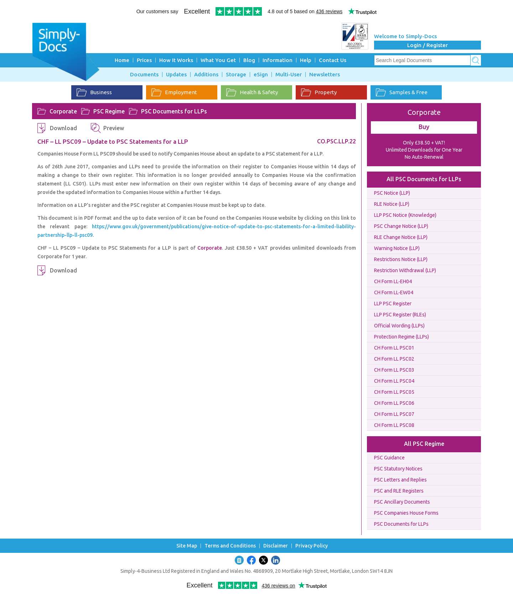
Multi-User (288, 74)
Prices (144, 60)
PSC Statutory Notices (398, 469)
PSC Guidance (389, 457)
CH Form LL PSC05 (394, 392)
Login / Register (427, 45)
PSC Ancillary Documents (402, 502)
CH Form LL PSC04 (394, 381)
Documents (144, 74)
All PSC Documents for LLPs (424, 179)
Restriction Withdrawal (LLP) (405, 270)
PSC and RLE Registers (399, 491)
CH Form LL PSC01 (394, 348)
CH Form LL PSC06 (394, 403)
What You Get (218, 60)
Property (319, 92)
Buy (424, 126)
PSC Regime (109, 111)
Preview (113, 128)
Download (63, 128)
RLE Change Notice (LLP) (401, 237)
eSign (261, 74)
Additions (206, 74)
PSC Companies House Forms (406, 513)
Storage (236, 74)
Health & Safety (252, 92)
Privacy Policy (311, 546)
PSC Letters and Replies (400, 480)
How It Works (176, 60)
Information (277, 60)
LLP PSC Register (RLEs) (400, 314)
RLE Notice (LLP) (391, 204)
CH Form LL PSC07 (394, 414)
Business (94, 92)
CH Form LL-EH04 (393, 281)
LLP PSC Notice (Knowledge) (405, 215)
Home (122, 60)
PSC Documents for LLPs (174, 111)
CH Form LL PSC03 (394, 370)
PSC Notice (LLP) (392, 193)
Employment (174, 92)
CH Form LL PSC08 (394, 425)
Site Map (186, 546)
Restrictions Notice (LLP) (401, 259)
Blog (249, 60)
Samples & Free (402, 92)
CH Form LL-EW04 (393, 292)
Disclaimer (275, 546)
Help (305, 60)
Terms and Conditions (230, 546)
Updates (176, 74)
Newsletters (324, 74)
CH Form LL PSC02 (394, 359)
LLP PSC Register (392, 303)
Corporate (63, 111)
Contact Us (332, 60)
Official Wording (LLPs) (399, 325)
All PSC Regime (424, 443)
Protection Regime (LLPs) (401, 337)
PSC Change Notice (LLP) (401, 226)
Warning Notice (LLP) (397, 248)
